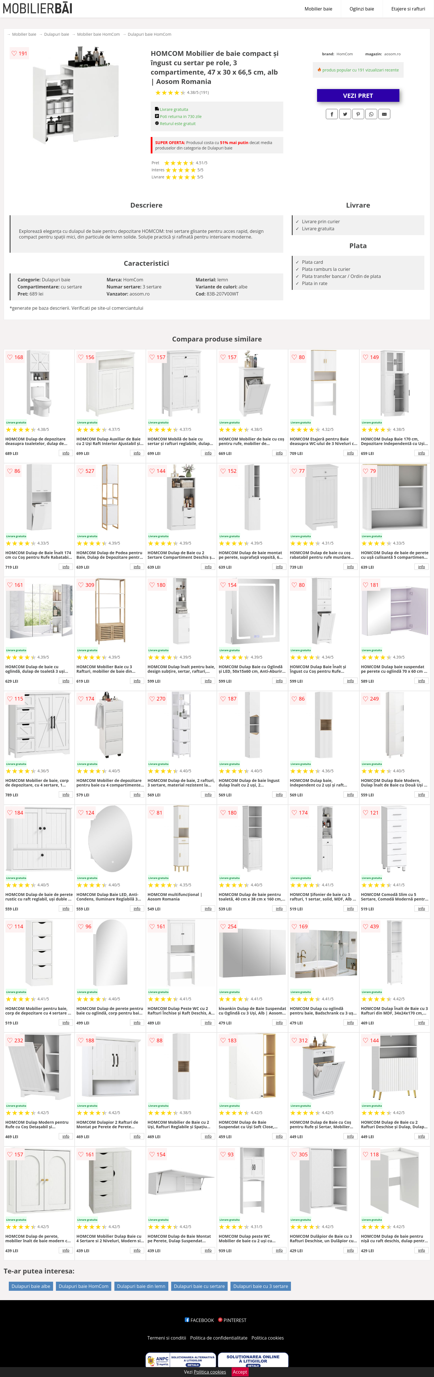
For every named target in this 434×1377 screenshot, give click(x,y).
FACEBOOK (199, 1320)
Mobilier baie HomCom (98, 34)
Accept (240, 1372)
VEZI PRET (358, 95)
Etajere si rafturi (408, 9)
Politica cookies (267, 1338)
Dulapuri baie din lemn (141, 1286)
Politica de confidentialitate (219, 1338)
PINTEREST (232, 1320)
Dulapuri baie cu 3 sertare (260, 1286)
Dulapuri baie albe (31, 1286)
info (65, 453)
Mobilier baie (318, 9)
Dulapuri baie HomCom (149, 34)
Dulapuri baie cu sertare (199, 1286)
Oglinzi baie (362, 9)
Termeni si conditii (166, 1338)
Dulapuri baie (56, 34)
